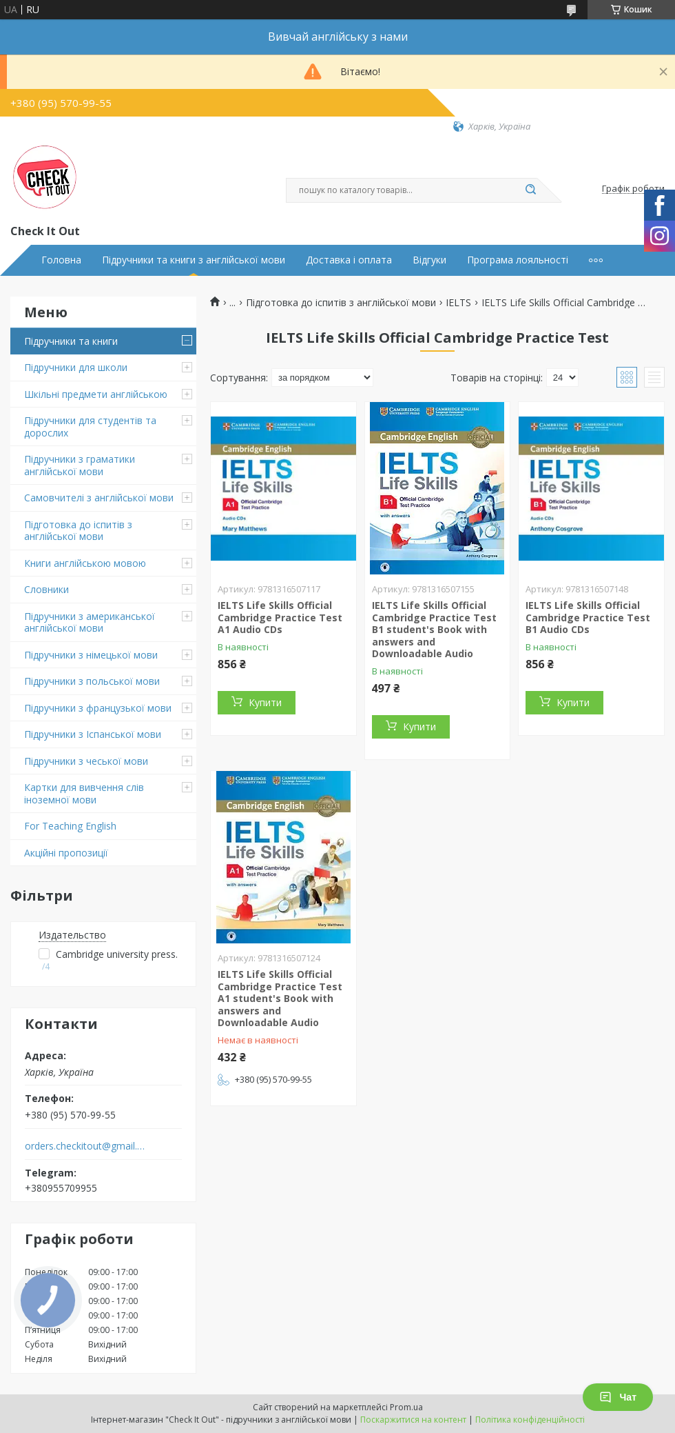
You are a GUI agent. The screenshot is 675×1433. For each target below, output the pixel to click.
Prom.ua (406, 1407)
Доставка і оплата (349, 260)
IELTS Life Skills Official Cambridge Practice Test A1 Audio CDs (280, 617)
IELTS (458, 303)
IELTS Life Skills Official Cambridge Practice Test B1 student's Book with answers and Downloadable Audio (434, 629)
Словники (46, 589)
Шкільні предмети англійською (95, 394)
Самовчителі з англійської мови (99, 497)
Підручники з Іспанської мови (92, 734)
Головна (61, 260)
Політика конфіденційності (530, 1419)
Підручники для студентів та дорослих (90, 426)
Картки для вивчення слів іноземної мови (84, 793)
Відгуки (429, 260)
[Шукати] (530, 190)
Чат (617, 1397)
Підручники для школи (75, 367)
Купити (265, 702)
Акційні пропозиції (66, 852)
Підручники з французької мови (98, 707)
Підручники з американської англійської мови (89, 622)
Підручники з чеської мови (86, 761)
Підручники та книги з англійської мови (193, 260)
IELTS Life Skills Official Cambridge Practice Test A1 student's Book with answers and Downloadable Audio (280, 998)
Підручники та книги (71, 341)
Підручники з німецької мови (91, 654)
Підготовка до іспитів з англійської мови (78, 530)
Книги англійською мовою (85, 563)
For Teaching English (70, 825)
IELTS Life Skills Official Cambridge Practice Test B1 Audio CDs (588, 617)
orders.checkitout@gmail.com (85, 1146)
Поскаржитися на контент (413, 1419)
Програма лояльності (517, 260)
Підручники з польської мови (92, 681)
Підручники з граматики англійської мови (79, 465)
